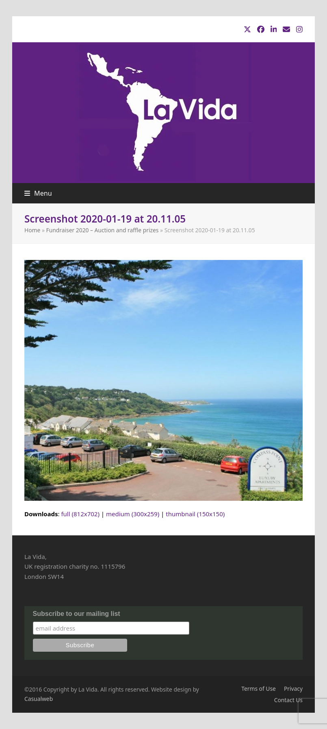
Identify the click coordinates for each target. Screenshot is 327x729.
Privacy (293, 688)
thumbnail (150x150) (195, 514)
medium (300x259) (132, 514)
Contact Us (288, 700)
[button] (38, 193)
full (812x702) (80, 514)
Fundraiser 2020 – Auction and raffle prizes (102, 230)
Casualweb (38, 699)
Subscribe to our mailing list (76, 613)
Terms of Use (258, 688)
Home (32, 230)
